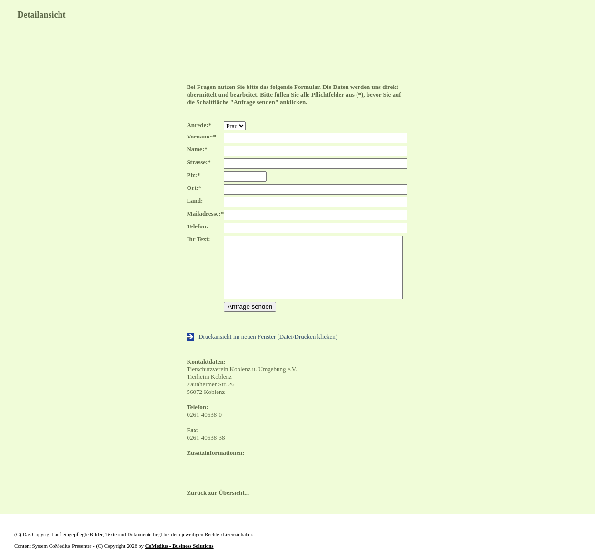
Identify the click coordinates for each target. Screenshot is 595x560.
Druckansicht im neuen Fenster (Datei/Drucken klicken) (262, 336)
